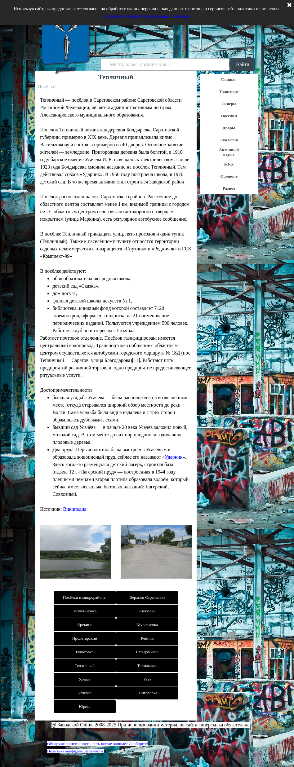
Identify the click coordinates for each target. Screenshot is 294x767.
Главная (229, 79)
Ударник (173, 457)
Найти (242, 64)
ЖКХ (229, 164)
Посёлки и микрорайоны (84, 597)
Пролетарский (84, 638)
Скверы (228, 103)
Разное (229, 188)
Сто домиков (147, 652)
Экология (229, 140)
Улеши (85, 679)
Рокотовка (85, 652)
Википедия (75, 509)
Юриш (85, 706)
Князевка (147, 611)
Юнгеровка (147, 692)
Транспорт (229, 91)
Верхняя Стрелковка (147, 597)
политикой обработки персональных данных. (147, 16)
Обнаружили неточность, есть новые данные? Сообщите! (97, 743)
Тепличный (85, 665)
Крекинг (84, 624)
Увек (147, 679)
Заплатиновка (84, 611)
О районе (229, 176)
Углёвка (84, 692)
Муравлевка (147, 624)
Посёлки (229, 115)
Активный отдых (229, 152)
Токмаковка (147, 665)
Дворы (229, 128)
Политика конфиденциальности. (75, 751)
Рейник (147, 638)
